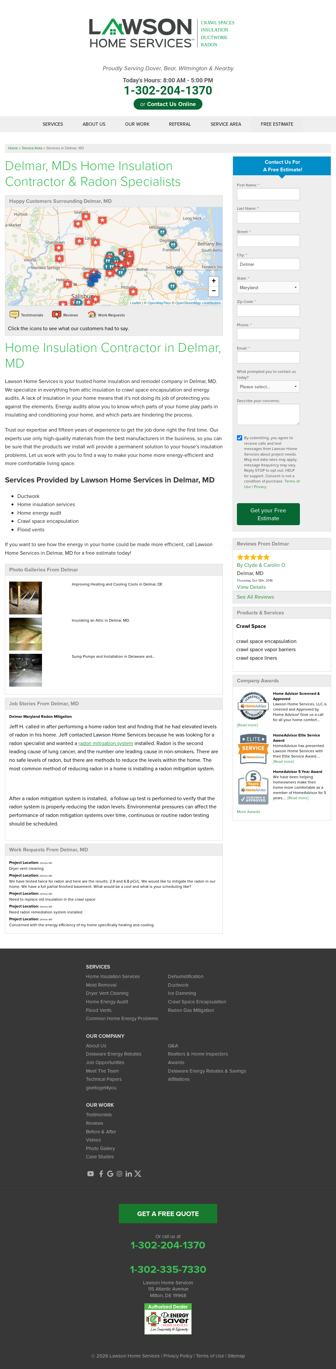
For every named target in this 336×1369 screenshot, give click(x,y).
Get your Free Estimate (268, 514)
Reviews (94, 1123)
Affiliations (179, 1079)
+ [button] (214, 282)
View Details (251, 586)
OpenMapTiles (159, 303)
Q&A (173, 1045)
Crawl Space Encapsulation (197, 1001)
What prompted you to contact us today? (266, 374)
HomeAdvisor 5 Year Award (297, 771)
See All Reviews (255, 596)
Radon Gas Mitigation (191, 1010)
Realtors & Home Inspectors (198, 1053)
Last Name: (248, 208)
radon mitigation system (105, 743)
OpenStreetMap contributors (198, 303)
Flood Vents (99, 1010)
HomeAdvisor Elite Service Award (296, 737)
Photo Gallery (100, 1148)
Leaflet (135, 303)
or (168, 104)
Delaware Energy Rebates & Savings (207, 1070)
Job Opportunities (105, 1062)
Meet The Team (102, 1070)
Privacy (260, 486)
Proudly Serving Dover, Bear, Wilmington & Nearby (168, 68)
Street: (244, 231)
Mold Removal (101, 984)
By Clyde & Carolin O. (261, 564)
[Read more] (247, 725)
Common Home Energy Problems (122, 1018)
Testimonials (99, 1114)
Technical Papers (104, 1079)
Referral (180, 124)
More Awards (248, 811)
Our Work (137, 124)
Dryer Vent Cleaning (107, 993)
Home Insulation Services (113, 976)
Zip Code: (246, 301)
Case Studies (100, 1156)
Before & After (101, 1131)
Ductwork (178, 984)
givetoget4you (101, 1087)
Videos (93, 1139)
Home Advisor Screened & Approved (296, 696)
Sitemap (236, 1355)
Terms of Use (210, 1355)
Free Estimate (277, 124)
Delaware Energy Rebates (113, 1053)
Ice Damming (182, 993)
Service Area (226, 124)
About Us (94, 124)
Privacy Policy (177, 1355)
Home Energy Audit (107, 1001)
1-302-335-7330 (168, 1269)
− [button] (214, 291)
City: (242, 255)
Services (53, 124)
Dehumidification (185, 976)
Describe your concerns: (258, 400)
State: (243, 278)
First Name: (248, 185)
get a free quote (168, 1214)
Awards (176, 1062)
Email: (243, 348)
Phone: (244, 325)
